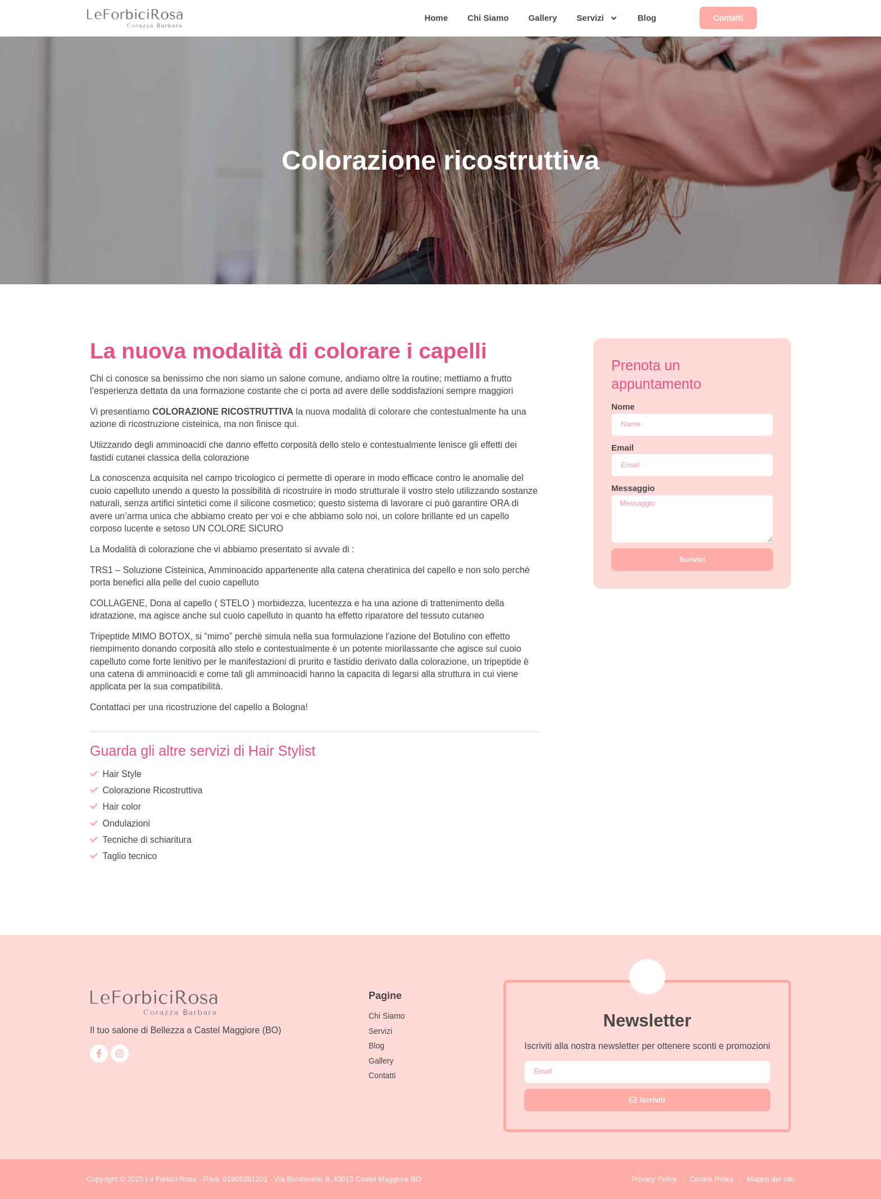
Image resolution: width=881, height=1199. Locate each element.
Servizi (596, 18)
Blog (647, 17)
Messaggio (633, 488)
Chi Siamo (487, 17)
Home (436, 17)
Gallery (542, 17)
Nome (623, 406)
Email (622, 447)
